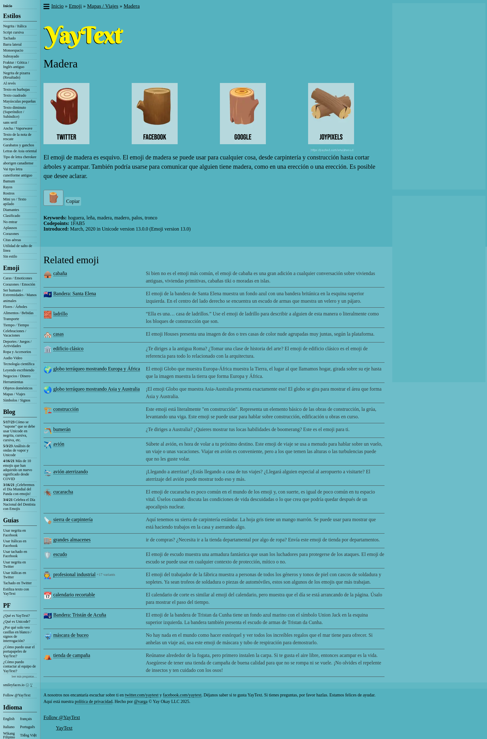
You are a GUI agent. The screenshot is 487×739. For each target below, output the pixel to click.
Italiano (9, 727)
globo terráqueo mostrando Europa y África (96, 368)
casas (58, 334)
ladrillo (60, 313)
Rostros (9, 193)
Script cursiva (13, 32)
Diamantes (11, 210)
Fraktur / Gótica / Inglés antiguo (16, 64)
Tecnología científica (18, 364)
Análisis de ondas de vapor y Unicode (16, 450)
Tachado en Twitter (17, 583)
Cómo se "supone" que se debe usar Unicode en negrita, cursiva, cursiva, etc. (19, 431)
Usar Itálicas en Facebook (14, 543)
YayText (64, 728)
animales (9, 301)
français (26, 719)
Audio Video (12, 358)
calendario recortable (74, 594)
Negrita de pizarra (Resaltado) (16, 75)
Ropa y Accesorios (17, 352)
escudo (60, 554)
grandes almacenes (71, 539)
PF (7, 605)
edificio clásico (68, 348)
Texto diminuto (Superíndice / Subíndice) (14, 112)
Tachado (9, 38)
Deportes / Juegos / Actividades (17, 343)
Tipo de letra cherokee (19, 157)
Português (27, 727)
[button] (46, 7)
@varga (141, 701)
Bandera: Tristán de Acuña (79, 614)
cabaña (60, 273)
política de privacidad (93, 701)
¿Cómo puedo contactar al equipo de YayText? (19, 666)
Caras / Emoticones (17, 278)
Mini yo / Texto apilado (14, 201)
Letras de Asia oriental (20, 151)
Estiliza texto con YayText (16, 591)
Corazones (11, 234)
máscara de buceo (71, 635)
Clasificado (11, 215)
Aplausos (10, 228)
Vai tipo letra (12, 169)
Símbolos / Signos (16, 400)
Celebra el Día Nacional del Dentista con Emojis (19, 504)
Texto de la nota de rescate (17, 136)
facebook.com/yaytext (182, 695)
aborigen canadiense (18, 163)
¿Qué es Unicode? (16, 621)
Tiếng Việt (28, 735)
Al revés (9, 83)
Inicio (7, 6)
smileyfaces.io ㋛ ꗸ (17, 685)
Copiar (73, 201)
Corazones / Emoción (19, 284)
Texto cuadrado (14, 95)
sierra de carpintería (73, 519)
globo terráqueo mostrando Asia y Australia (96, 389)
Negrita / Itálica (14, 26)
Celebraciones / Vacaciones (14, 333)
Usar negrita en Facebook (14, 532)
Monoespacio (13, 50)
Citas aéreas (12, 240)
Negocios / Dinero (16, 376)
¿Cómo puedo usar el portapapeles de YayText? (19, 651)
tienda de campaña (71, 655)
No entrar (10, 222)
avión (58, 444)
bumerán (62, 429)
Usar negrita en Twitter (14, 564)
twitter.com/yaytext (141, 695)
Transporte (11, 319)
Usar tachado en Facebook (15, 553)
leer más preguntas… (24, 676)
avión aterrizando (70, 471)
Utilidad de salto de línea (17, 248)
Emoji (11, 267)
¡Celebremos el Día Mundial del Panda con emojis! (18, 489)
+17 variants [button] (106, 574)
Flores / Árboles (15, 307)
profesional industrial (74, 574)
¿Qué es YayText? (16, 615)
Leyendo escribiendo (18, 370)
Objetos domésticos (17, 388)
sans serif (10, 122)
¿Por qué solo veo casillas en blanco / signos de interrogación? (17, 634)
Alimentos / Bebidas (18, 313)
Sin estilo (10, 256)
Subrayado (11, 56)
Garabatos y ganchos (18, 145)
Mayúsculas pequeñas (19, 101)
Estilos (12, 15)
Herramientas (13, 382)
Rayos (7, 187)
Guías (11, 520)
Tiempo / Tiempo (16, 325)
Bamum (9, 181)
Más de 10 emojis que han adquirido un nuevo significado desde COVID (17, 470)
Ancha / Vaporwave (17, 128)
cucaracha (63, 491)
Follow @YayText (16, 695)
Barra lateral (12, 44)
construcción (66, 409)
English (9, 719)
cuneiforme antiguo (17, 175)
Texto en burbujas (16, 89)
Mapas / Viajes (14, 394)
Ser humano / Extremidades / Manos (20, 292)
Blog (9, 411)
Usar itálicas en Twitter (14, 575)
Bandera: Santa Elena (74, 293)
